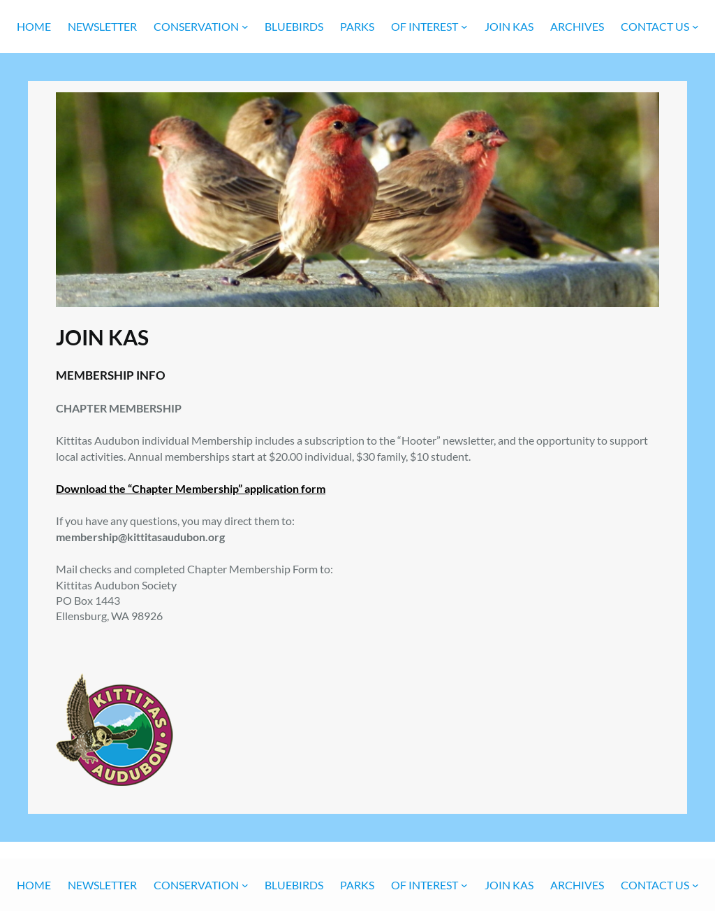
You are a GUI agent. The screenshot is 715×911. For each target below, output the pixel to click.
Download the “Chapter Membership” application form (190, 488)
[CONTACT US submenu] (695, 26)
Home (34, 26)
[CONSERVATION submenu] (245, 26)
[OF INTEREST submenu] (464, 26)
